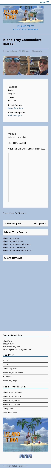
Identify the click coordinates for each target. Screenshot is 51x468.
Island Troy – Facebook (12, 392)
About (5, 360)
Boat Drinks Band (10, 412)
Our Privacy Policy (10, 368)
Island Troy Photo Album (13, 372)
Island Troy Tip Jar (10, 380)
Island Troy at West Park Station (17, 244)
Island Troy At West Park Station (17, 250)
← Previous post (12, 223)
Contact (6, 364)
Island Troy (23, 466)
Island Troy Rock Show (13, 241)
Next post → (40, 223)
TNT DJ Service (9, 408)
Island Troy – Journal (11, 400)
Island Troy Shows (11, 238)
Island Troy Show (16, 108)
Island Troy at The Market (14, 247)
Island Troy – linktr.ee (11, 404)
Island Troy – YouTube (12, 396)
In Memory (7, 376)
